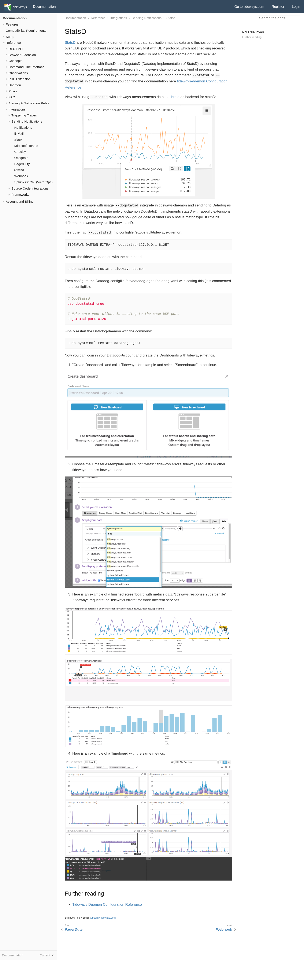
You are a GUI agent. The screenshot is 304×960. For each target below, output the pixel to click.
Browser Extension (22, 55)
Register (278, 6)
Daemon (15, 85)
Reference (13, 42)
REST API (16, 49)
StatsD (70, 43)
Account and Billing (20, 201)
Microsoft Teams (26, 145)
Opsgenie (21, 158)
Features (12, 24)
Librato (173, 97)
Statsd (19, 170)
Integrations (17, 109)
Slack (18, 139)
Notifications (23, 127)
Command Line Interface (27, 67)
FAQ (12, 97)
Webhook (21, 176)
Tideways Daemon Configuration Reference (107, 905)
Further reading (252, 37)
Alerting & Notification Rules (29, 103)
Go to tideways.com (249, 6)
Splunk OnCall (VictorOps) (33, 182)
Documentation (44, 6)
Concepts (15, 61)
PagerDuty (22, 164)
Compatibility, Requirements (26, 30)
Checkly (20, 151)
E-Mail (19, 133)
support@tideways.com (103, 917)
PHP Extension (20, 79)
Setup (10, 36)
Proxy (13, 91)
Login (296, 6)
